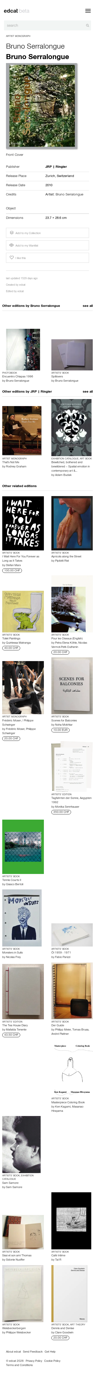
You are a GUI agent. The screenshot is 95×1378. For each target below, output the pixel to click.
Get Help (50, 1352)
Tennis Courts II (11, 880)
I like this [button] (17, 258)
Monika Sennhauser (67, 807)
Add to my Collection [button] (25, 233)
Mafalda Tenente (16, 1030)
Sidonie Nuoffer (15, 1260)
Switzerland (65, 176)
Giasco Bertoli (14, 884)
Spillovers (57, 376)
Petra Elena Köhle (66, 643)
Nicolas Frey (13, 957)
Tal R (58, 1260)
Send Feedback (33, 1352)
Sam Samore (10, 1183)
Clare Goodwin (64, 1332)
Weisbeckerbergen (14, 1328)
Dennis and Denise (62, 1328)
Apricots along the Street (66, 556)
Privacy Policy (34, 1361)
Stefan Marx (13, 565)
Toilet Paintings (11, 638)
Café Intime (58, 1255)
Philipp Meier (63, 1030)
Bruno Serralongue (35, 47)
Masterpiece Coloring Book (68, 1102)
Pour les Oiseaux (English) (67, 638)
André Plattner (60, 1034)
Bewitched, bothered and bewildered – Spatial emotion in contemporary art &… (70, 467)
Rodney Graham (16, 466)
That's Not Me (10, 462)
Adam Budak (63, 475)
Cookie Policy (52, 1361)
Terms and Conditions (19, 1365)
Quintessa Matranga (18, 643)
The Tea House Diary (15, 1025)
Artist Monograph (18, 36)
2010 (48, 185)
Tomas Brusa (80, 1030)
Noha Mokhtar (64, 725)
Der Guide (57, 1025)
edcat (22, 285)
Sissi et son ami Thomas (16, 1255)
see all (88, 306)
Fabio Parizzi (62, 957)
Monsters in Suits (12, 952)
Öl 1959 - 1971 (61, 952)
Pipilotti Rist (62, 561)
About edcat (13, 1352)
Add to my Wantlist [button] (23, 246)
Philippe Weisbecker (18, 1332)
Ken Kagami (63, 1107)
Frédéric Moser (15, 729)
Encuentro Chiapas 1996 (17, 376)
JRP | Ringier (41, 392)
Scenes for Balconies (64, 720)
